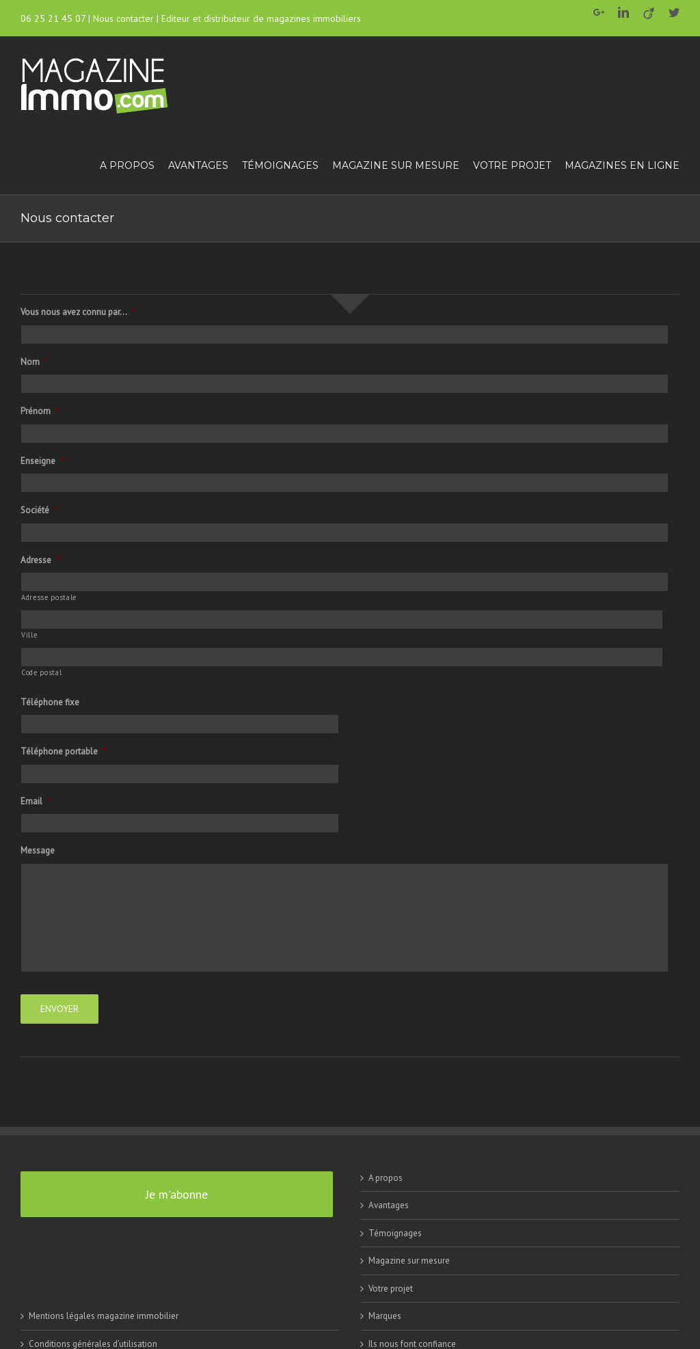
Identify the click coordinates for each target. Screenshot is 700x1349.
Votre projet (390, 1288)
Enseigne (42, 461)
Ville (29, 635)
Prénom (40, 411)
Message (38, 850)
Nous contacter (123, 18)
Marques (384, 1315)
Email (36, 801)
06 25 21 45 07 (53, 18)
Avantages (388, 1204)
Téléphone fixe (50, 702)
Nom (35, 362)
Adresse (40, 560)
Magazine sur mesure (409, 1260)
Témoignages (395, 1232)
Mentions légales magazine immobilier (103, 1315)
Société (39, 510)
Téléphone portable (64, 751)
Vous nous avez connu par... (78, 312)
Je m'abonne (177, 1193)
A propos (385, 1177)
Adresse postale (49, 597)
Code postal (41, 672)
